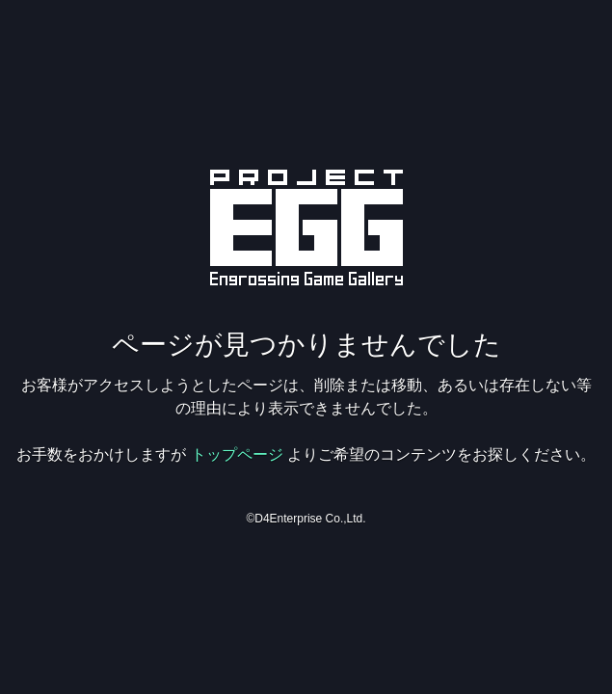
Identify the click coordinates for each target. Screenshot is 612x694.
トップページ (237, 454)
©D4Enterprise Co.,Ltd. (305, 518)
